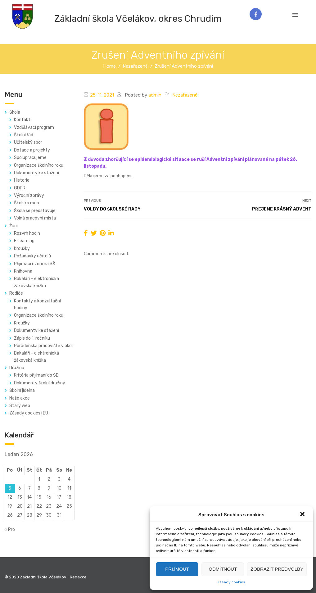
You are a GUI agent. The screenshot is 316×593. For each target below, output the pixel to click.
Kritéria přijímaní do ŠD (36, 375)
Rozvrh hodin (27, 233)
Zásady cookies (231, 582)
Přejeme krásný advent (281, 209)
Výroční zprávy (29, 195)
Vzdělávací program (34, 127)
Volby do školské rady (112, 209)
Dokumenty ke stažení (36, 172)
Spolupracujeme (30, 157)
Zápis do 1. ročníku (32, 338)
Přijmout (177, 569)
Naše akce (19, 398)
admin (154, 95)
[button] (303, 514)
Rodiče (16, 293)
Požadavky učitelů (32, 256)
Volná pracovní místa (35, 218)
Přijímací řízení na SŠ (34, 263)
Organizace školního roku (38, 165)
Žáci (13, 226)
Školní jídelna (22, 390)
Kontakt (22, 119)
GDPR (19, 188)
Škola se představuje (35, 210)
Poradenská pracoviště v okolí (44, 345)
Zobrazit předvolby (277, 569)
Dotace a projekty (32, 150)
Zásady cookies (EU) (29, 413)
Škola (14, 112)
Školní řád (23, 135)
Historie (21, 180)
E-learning (24, 240)
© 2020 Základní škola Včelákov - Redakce (46, 577)
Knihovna (23, 271)
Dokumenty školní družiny (39, 383)
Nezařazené (184, 95)
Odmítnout (223, 569)
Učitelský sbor (28, 142)
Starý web (19, 405)
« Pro (10, 529)
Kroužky (22, 248)
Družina (16, 367)
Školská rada (26, 203)
